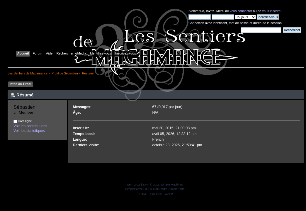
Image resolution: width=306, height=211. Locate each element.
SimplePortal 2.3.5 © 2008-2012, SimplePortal (155, 188)
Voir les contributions (30, 126)
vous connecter (241, 11)
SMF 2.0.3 (134, 184)
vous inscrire (271, 11)
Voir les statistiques (29, 131)
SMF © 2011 (151, 184)
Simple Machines (172, 184)
